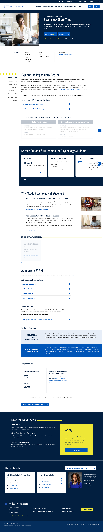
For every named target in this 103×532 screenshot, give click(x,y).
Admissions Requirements (46, 284)
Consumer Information (93, 524)
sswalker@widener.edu (89, 486)
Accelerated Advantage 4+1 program (57, 347)
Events (85, 1)
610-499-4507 (45, 481)
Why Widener (58, 6)
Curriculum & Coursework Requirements (46, 104)
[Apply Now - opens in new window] (50, 34)
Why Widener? (14, 87)
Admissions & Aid (48, 6)
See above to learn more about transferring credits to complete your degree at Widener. (58, 380)
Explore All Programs (67, 511)
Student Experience (70, 6)
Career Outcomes (13, 84)
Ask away (73, 275)
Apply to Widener (66, 508)
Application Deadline (46, 289)
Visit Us (14, 425)
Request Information (20, 442)
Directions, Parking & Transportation (43, 511)
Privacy (83, 524)
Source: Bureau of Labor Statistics (32, 173)
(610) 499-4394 (87, 483)
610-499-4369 (45, 487)
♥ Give (98, 1)
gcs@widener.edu (14, 488)
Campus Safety (69, 524)
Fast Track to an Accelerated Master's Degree (46, 109)
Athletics (92, 1)
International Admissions (46, 298)
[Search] (84, 6)
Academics (38, 6)
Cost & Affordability (12, 94)
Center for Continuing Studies (65, 54)
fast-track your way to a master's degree (70, 89)
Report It (77, 524)
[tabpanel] (39, 129)
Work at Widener (88, 509)
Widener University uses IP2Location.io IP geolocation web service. (18, 525)
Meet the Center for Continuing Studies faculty (36, 209)
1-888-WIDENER (13, 512)
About (79, 6)
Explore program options (31, 230)
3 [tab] (25, 179)
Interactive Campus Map (39, 508)
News (80, 1)
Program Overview (13, 81)
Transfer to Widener (46, 294)
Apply (90, 6)
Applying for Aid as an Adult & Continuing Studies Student (46, 320)
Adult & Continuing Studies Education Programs (57, 38)
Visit (97, 6)
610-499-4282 (13, 485)
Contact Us (14, 100)
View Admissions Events (22, 433)
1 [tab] (21, 140)
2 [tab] (24, 179)
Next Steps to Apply (12, 97)
